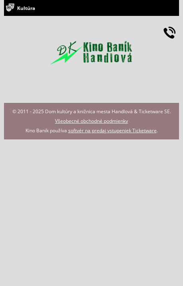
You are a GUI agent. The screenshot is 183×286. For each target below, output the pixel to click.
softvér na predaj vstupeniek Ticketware (112, 130)
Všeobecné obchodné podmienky (91, 121)
